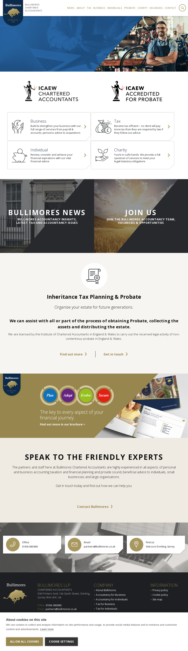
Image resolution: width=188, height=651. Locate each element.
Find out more (71, 360)
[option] (94, 44)
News (70, 8)
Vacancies (156, 8)
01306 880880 (54, 606)
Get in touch (114, 360)
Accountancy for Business (110, 595)
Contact (170, 8)
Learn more (47, 631)
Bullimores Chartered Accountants (33, 7)
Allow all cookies (24, 641)
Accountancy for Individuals (112, 600)
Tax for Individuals (106, 609)
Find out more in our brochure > (62, 431)
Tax (89, 8)
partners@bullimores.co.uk (61, 610)
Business (99, 8)
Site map (157, 600)
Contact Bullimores (92, 513)
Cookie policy (160, 595)
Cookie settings (61, 641)
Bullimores (16, 585)
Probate (129, 8)
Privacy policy (160, 591)
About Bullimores (106, 591)
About (80, 8)
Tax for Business (105, 605)
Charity (142, 8)
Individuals (114, 8)
